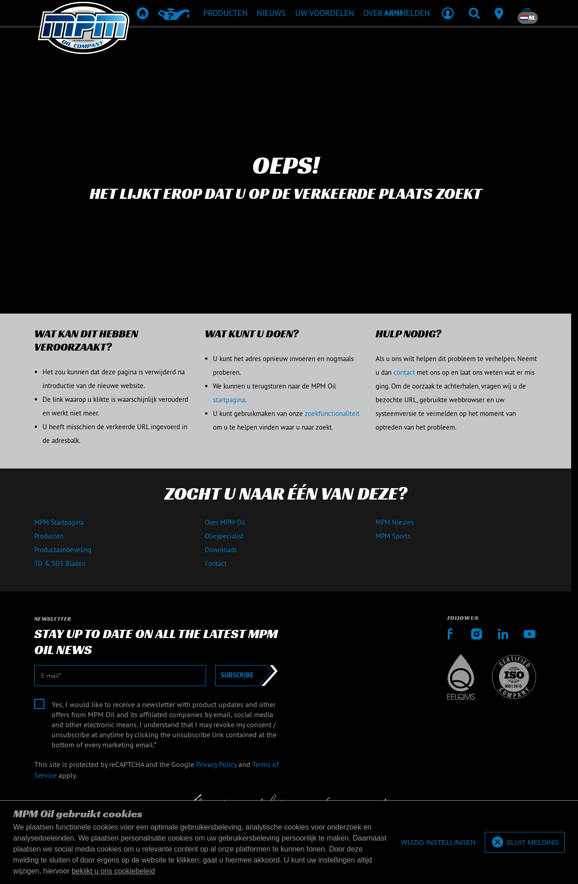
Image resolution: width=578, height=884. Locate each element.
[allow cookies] (525, 842)
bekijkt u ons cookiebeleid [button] (113, 871)
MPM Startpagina (59, 522)
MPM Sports (393, 536)
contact (404, 372)
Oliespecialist (224, 536)
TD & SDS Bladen (59, 563)
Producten (49, 536)
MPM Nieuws (395, 522)
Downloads (221, 549)
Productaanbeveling (62, 549)
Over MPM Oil (225, 522)
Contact (216, 563)
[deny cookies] (438, 842)
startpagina (229, 399)
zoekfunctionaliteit (332, 413)
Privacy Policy (216, 764)
